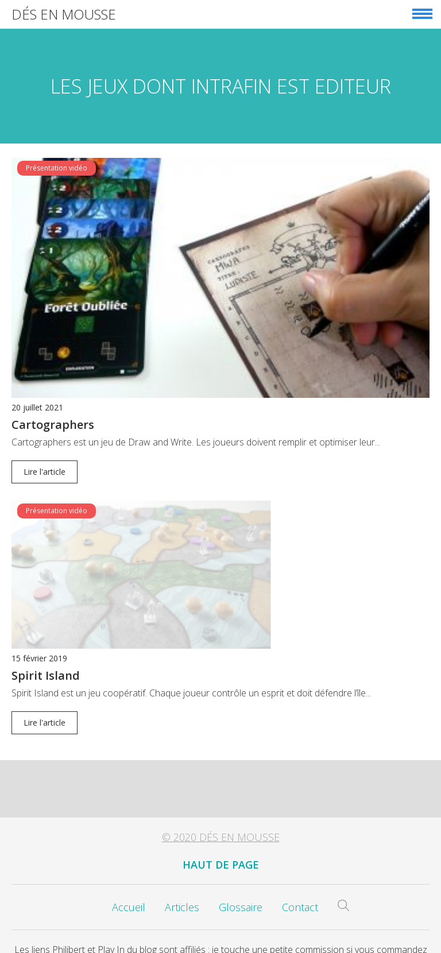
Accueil (128, 898)
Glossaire (240, 898)
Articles (182, 898)
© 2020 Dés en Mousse (221, 828)
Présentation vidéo (56, 168)
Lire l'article (44, 471)
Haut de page (221, 855)
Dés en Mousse (63, 14)
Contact (300, 898)
